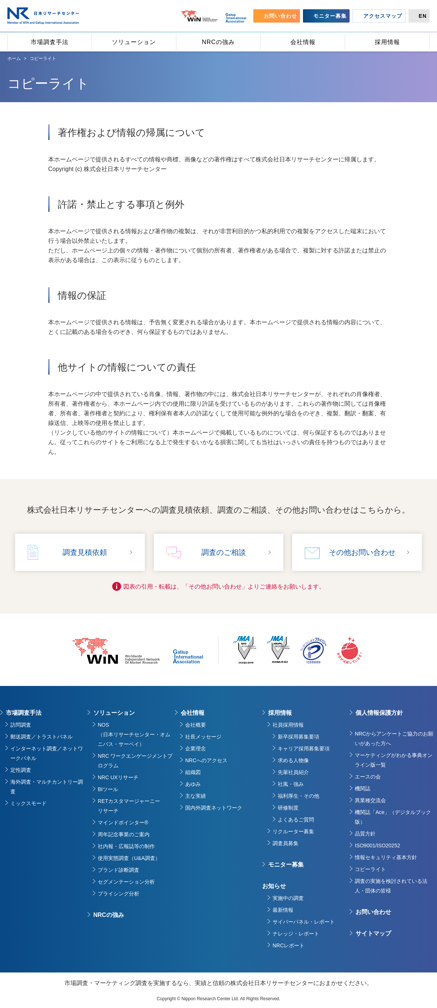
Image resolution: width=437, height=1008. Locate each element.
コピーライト (370, 869)
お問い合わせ (373, 912)
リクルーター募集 (293, 831)
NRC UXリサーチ (118, 777)
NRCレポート (288, 945)
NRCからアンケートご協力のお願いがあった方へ (394, 738)
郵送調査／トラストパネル (41, 737)
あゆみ (193, 784)
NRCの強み (108, 915)
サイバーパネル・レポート (304, 922)
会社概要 (195, 725)
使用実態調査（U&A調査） (129, 858)
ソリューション (114, 713)
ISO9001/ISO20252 (377, 845)
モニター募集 (286, 864)
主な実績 (195, 796)
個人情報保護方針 (379, 713)
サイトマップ (373, 933)
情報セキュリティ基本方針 (386, 857)
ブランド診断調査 (118, 870)
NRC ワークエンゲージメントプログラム (135, 760)
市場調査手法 (23, 713)
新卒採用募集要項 (298, 737)
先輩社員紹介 (293, 772)
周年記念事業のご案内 (124, 834)
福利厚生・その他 (298, 796)
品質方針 (365, 834)
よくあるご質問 (296, 820)
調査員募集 (285, 843)
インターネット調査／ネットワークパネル (46, 753)
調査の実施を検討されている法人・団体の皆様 (391, 886)
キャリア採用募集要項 (304, 748)
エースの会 (368, 777)
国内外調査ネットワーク (213, 808)
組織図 (193, 772)
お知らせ (274, 886)
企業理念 (195, 748)
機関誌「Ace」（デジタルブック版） (393, 817)
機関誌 (362, 788)
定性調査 (20, 770)
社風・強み (291, 784)
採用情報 (280, 713)
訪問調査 (20, 725)
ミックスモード (28, 803)
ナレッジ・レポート (296, 934)
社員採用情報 (288, 725)
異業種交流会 (370, 800)
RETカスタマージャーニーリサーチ (129, 806)
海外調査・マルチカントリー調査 (46, 786)
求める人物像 (293, 760)
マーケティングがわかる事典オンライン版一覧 (394, 760)
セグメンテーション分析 (126, 882)
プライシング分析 (118, 894)
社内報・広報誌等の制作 (126, 846)
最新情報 (283, 910)
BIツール (108, 789)
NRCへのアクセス (206, 760)
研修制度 (288, 808)
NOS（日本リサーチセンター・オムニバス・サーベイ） (134, 734)
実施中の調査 (288, 898)
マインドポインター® (123, 823)
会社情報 (192, 713)
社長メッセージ (203, 737)
